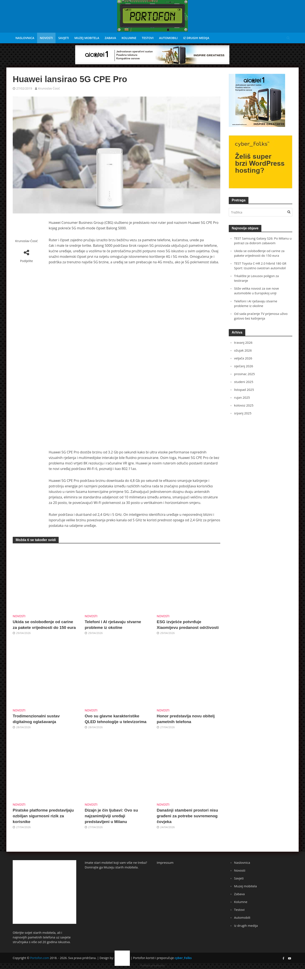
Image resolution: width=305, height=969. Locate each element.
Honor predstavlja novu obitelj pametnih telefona (186, 719)
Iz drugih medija (196, 38)
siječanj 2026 (243, 366)
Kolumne (129, 38)
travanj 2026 (243, 342)
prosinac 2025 (244, 374)
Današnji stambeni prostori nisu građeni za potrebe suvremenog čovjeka (187, 816)
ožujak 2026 (243, 350)
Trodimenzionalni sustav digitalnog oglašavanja (36, 719)
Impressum (165, 862)
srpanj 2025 (242, 413)
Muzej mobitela (86, 38)
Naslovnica (24, 38)
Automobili (168, 38)
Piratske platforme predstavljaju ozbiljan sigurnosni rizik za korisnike (43, 816)
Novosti (46, 38)
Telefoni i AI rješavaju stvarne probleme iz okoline (113, 625)
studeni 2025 (243, 382)
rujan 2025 (242, 397)
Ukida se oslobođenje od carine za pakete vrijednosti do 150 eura (44, 625)
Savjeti (63, 38)
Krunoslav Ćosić (49, 88)
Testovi (148, 38)
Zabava (110, 38)
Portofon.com (39, 958)
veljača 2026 (243, 358)
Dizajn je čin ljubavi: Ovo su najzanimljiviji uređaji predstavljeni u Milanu (111, 816)
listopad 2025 (244, 389)
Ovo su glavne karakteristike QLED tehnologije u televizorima (115, 719)
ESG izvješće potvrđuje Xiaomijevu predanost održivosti (188, 625)
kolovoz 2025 (243, 405)
